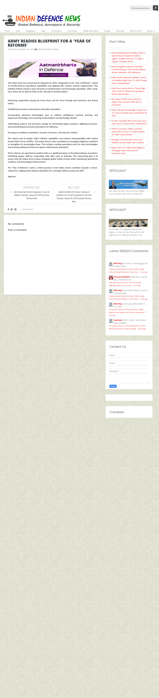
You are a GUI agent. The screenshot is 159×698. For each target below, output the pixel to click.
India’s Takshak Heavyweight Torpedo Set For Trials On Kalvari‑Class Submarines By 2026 (129, 113)
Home (7, 31)
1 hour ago (144, 272)
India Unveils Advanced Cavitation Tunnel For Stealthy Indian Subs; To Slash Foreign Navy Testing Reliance (129, 80)
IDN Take (120, 31)
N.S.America (56, 31)
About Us (151, 31)
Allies (43, 31)
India (18, 31)
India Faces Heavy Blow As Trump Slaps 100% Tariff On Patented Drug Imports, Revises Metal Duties (128, 91)
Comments (27, 209)
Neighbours (30, 31)
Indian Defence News (48, 49)
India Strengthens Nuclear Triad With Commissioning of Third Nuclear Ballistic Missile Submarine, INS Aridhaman (129, 69)
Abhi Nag (117, 263)
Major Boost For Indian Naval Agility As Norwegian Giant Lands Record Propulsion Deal (128, 150)
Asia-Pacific (72, 31)
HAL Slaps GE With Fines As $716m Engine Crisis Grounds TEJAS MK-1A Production (127, 102)
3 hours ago (141, 329)
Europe (107, 31)
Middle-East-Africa (90, 31)
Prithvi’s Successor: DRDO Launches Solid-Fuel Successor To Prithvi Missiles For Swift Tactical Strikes (128, 132)
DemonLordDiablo (121, 277)
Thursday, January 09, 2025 (21, 49)
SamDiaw (117, 320)
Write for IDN (135, 31)
